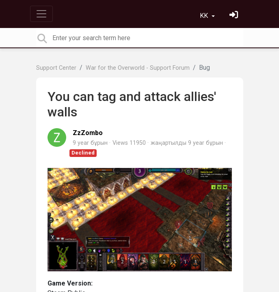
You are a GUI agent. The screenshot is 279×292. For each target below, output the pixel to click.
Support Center (56, 67)
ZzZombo (88, 133)
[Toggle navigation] (41, 14)
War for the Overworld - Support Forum (138, 67)
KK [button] (205, 15)
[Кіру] (234, 15)
